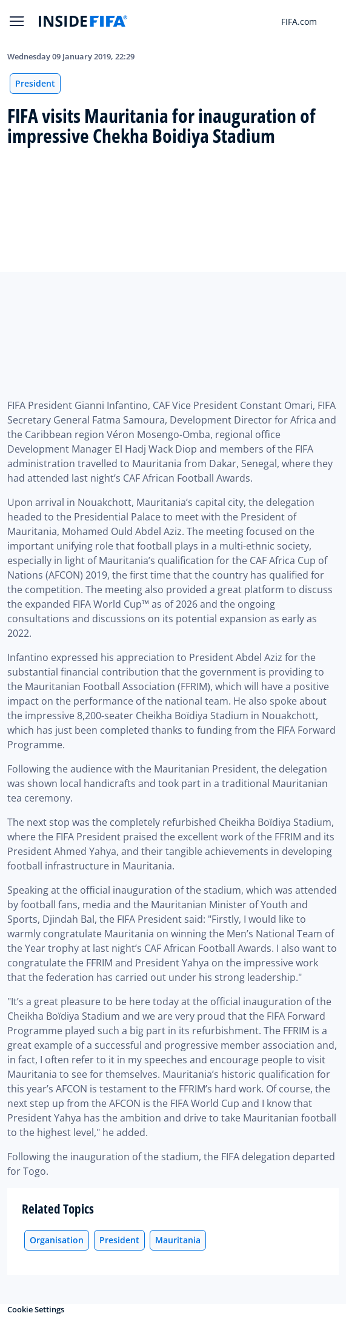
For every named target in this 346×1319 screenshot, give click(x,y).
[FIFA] (83, 21)
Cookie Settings (35, 1309)
